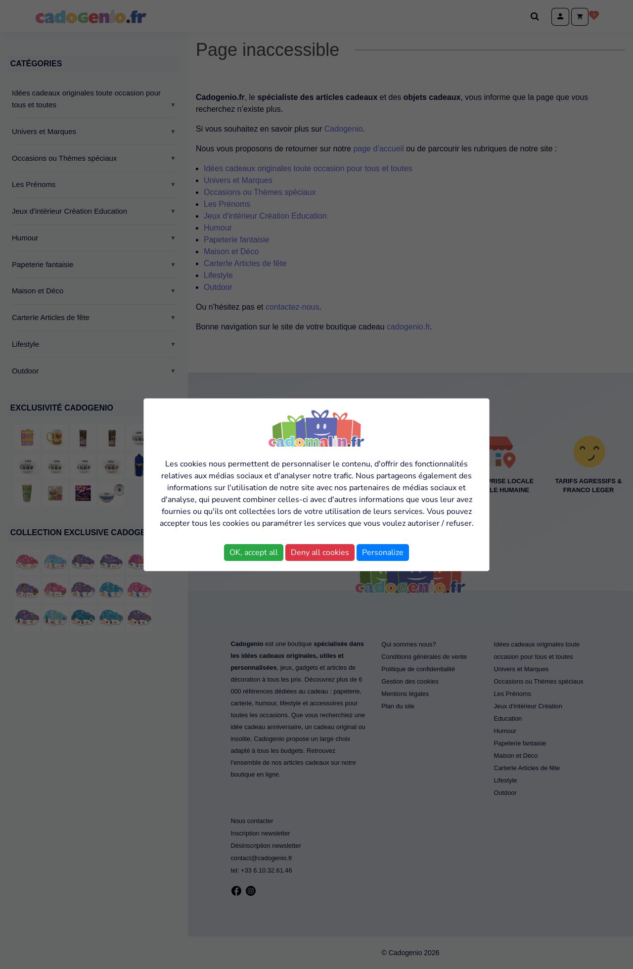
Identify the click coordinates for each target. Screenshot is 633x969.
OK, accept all (253, 552)
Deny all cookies (320, 552)
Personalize (383, 552)
